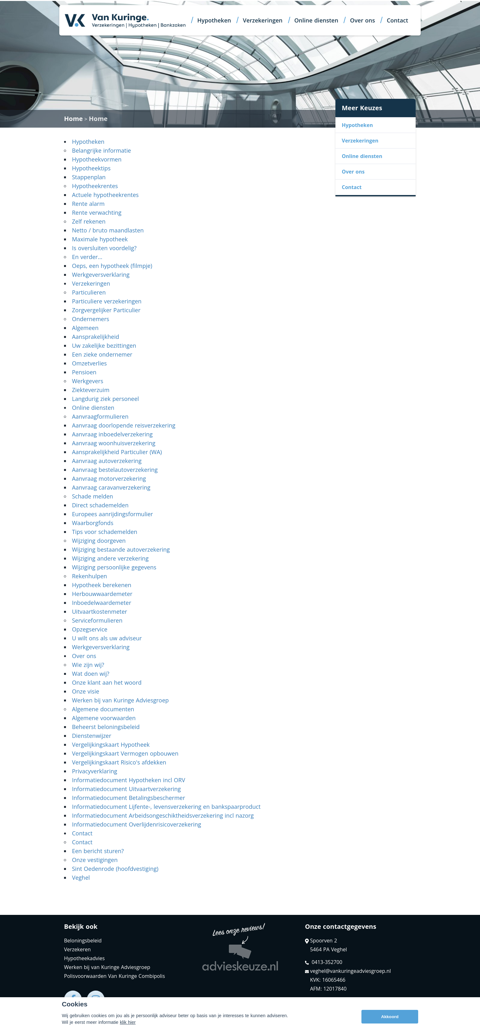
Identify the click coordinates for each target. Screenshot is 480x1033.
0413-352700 (323, 962)
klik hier (128, 1025)
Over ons (362, 20)
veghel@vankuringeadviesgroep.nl (348, 970)
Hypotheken (214, 20)
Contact (397, 20)
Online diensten (316, 20)
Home (73, 118)
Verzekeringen (262, 20)
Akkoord (390, 1020)
